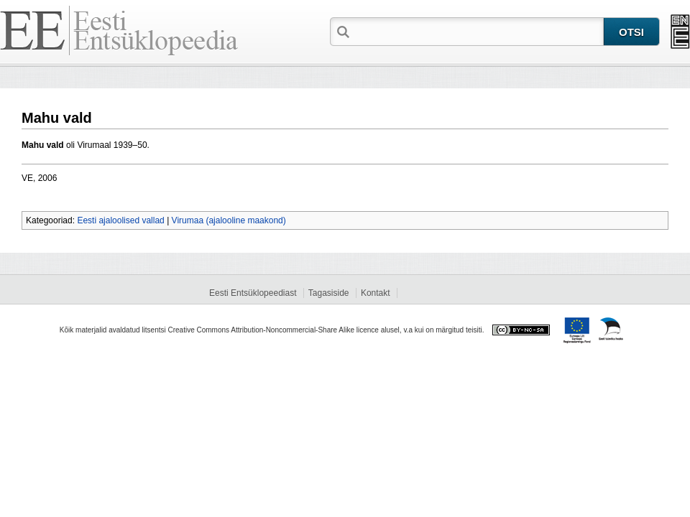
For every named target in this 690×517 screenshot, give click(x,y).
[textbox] (478, 30)
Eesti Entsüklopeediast (252, 293)
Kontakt (375, 293)
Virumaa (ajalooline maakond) (229, 220)
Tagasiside (328, 293)
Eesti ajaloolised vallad (120, 220)
